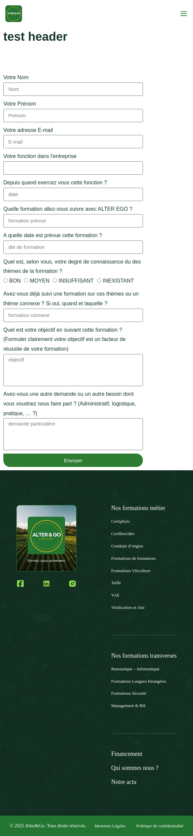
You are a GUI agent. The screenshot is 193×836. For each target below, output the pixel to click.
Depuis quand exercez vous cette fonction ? (55, 182)
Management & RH (128, 705)
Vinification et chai (128, 607)
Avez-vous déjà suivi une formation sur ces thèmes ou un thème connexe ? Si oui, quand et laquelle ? (71, 298)
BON (15, 281)
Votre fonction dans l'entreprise (39, 156)
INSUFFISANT (76, 281)
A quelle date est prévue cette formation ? (52, 235)
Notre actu (123, 782)
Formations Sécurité (128, 693)
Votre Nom (16, 77)
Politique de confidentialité (159, 826)
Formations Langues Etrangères (138, 681)
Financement (126, 753)
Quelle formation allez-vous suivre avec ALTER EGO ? (68, 209)
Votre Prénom (19, 104)
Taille (116, 582)
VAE (115, 595)
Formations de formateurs (133, 558)
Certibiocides (122, 533)
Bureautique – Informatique (135, 668)
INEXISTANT (118, 281)
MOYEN (40, 281)
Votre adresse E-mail (28, 130)
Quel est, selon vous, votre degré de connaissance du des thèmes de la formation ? (72, 266)
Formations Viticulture (131, 570)
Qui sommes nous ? (135, 768)
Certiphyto (120, 521)
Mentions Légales (110, 826)
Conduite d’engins (127, 545)
